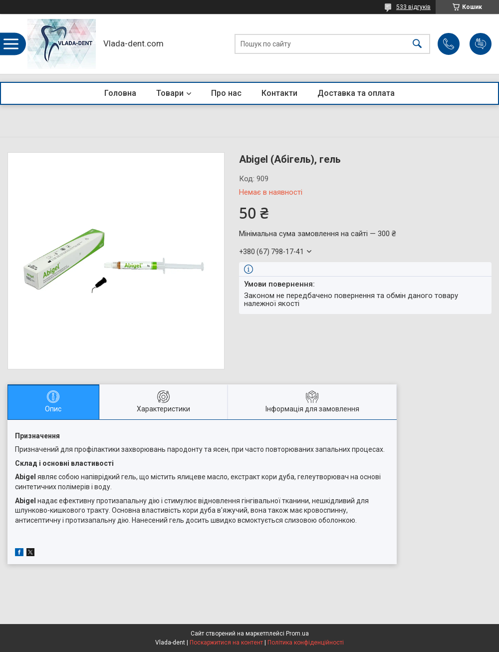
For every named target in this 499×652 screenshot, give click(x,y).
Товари (170, 93)
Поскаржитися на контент (226, 642)
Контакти (279, 93)
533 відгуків (413, 6)
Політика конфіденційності (305, 642)
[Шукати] (417, 44)
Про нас (226, 93)
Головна (120, 93)
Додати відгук (481, 44)
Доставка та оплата (356, 93)
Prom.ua (297, 633)
